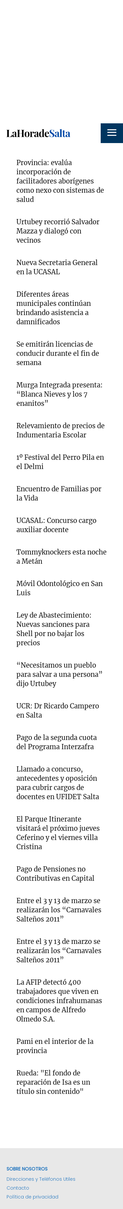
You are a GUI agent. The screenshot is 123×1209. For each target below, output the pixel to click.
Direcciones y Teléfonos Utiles (41, 1179)
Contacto (18, 1188)
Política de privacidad (32, 1197)
